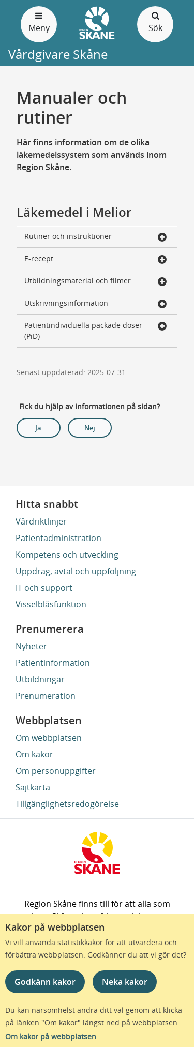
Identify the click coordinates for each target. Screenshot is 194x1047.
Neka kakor (124, 982)
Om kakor (34, 754)
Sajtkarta (33, 787)
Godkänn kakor (45, 982)
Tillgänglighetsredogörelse (67, 804)
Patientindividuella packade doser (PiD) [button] (96, 330)
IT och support (44, 587)
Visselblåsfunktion (51, 604)
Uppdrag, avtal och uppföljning (76, 571)
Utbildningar (40, 679)
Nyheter (31, 646)
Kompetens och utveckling (67, 554)
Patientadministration (58, 538)
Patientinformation (53, 662)
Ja (38, 427)
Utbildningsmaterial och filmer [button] (96, 282)
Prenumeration (46, 695)
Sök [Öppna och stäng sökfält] (155, 21)
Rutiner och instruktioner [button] (96, 237)
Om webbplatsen (49, 737)
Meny (39, 21)
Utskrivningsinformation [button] (96, 304)
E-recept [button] (96, 259)
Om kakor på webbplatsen (50, 1036)
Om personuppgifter (56, 770)
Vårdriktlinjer (41, 521)
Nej (89, 427)
